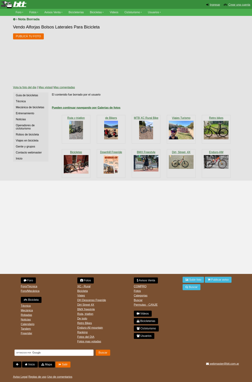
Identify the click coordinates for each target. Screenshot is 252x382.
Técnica (21, 101)
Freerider (26, 333)
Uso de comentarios (59, 376)
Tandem (26, 328)
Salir (62, 364)
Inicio (19, 158)
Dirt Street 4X (85, 304)
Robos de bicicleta (27, 134)
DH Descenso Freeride (91, 300)
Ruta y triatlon (76, 117)
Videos (114, 12)
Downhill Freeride (111, 152)
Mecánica (27, 310)
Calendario (27, 324)
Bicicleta (31, 299)
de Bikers (111, 117)
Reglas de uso (37, 376)
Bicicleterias (146, 320)
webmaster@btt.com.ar (222, 363)
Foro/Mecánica (30, 290)
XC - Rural (84, 286)
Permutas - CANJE (146, 304)
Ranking (82, 332)
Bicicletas (96, 12)
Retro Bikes (84, 323)
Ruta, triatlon (85, 313)
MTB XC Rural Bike (146, 117)
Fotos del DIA (85, 336)
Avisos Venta (52, 12)
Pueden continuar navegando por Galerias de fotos (86, 107)
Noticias (21, 119)
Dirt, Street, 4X (181, 152)
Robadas (26, 314)
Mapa (46, 364)
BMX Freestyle (146, 152)
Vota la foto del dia (24, 87)
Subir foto (193, 279)
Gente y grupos (25, 146)
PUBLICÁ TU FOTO (28, 36)
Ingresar (215, 4)
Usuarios (153, 12)
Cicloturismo (132, 12)
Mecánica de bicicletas (30, 107)
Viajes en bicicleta (27, 140)
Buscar (138, 300)
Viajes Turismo (181, 117)
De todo (82, 318)
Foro (19, 12)
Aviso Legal (20, 376)
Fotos (32, 12)
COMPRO (140, 286)
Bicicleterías (76, 12)
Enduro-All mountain (90, 327)
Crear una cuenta (239, 4)
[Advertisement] (111, 56)
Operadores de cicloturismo (25, 127)
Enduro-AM (216, 152)
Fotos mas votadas (89, 341)
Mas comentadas (64, 87)
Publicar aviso (218, 279)
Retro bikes (216, 117)
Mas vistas (45, 87)
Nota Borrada (29, 19)
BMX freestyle (86, 309)
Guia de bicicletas (27, 95)
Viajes (81, 295)
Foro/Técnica (29, 286)
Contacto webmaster (29, 152)
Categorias (140, 295)
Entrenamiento (25, 113)
